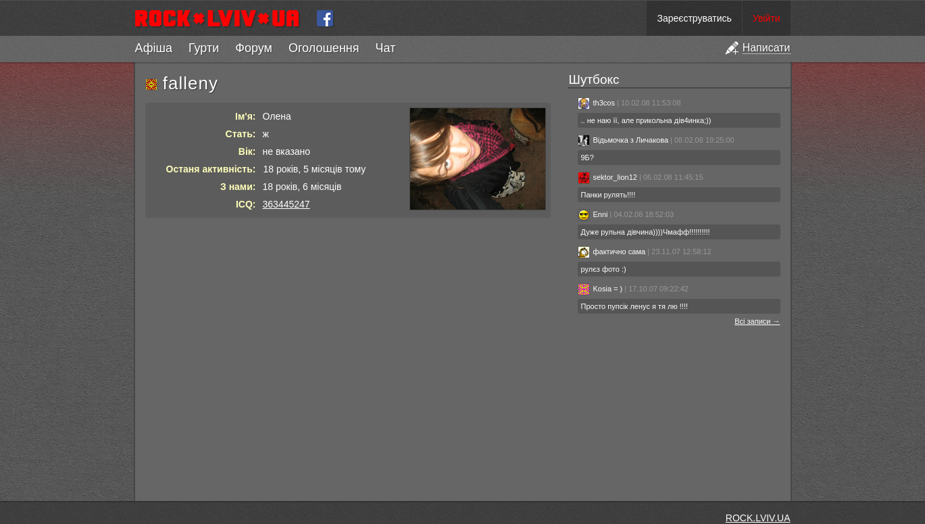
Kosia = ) (600, 289)
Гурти (204, 48)
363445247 (286, 204)
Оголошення (324, 48)
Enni (593, 214)
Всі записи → (757, 321)
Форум (253, 48)
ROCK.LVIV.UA (758, 518)
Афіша (153, 48)
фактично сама (612, 251)
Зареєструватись (694, 18)
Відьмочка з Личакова (623, 140)
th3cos (596, 103)
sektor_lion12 (607, 177)
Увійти (766, 18)
